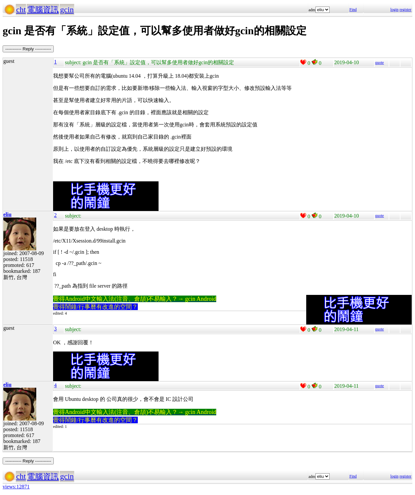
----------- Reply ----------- (28, 48)
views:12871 (16, 486)
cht (21, 9)
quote (379, 62)
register (405, 9)
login (394, 9)
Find (353, 9)
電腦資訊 (43, 9)
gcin (67, 9)
